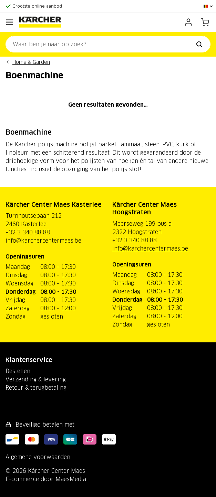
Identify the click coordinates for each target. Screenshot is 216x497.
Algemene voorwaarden (38, 457)
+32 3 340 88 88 (28, 232)
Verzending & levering (36, 379)
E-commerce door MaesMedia (46, 479)
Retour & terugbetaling (36, 387)
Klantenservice (29, 360)
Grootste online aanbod (37, 6)
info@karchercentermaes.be (43, 240)
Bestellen (18, 371)
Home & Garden (31, 62)
